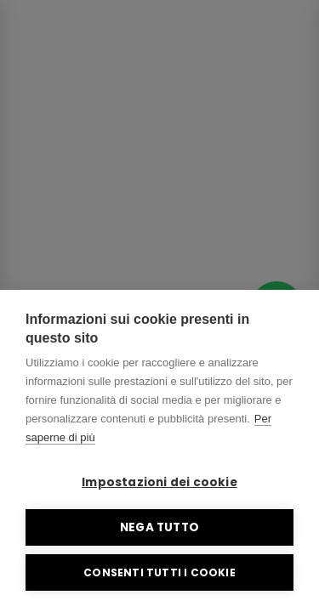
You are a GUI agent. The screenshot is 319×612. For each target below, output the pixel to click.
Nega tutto (159, 527)
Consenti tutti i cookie (159, 572)
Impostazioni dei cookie (159, 482)
